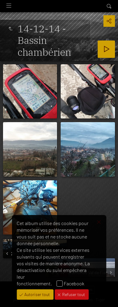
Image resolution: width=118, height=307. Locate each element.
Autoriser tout (36, 294)
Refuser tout (73, 294)
